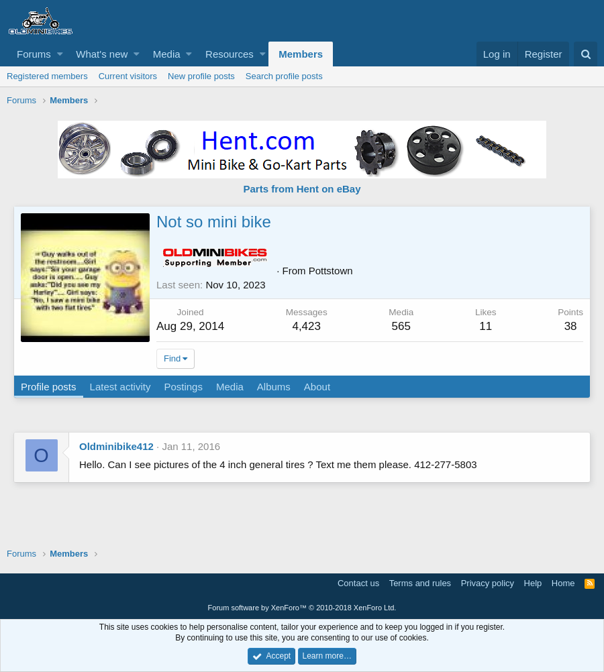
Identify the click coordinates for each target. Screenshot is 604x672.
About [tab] (317, 386)
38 (570, 326)
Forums (34, 54)
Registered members (47, 76)
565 (401, 326)
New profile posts (201, 76)
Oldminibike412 (116, 446)
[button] (60, 54)
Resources (229, 54)
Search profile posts (284, 76)
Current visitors (128, 76)
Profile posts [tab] (49, 386)
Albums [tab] (274, 386)
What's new (102, 54)
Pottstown (331, 270)
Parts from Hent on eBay (301, 188)
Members (301, 54)
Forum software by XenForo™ (302, 608)
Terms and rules (420, 583)
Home (563, 583)
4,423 (306, 326)
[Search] (585, 54)
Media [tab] (230, 386)
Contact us (358, 583)
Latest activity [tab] (120, 386)
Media (167, 54)
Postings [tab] (183, 386)
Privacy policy (487, 583)
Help (533, 583)
